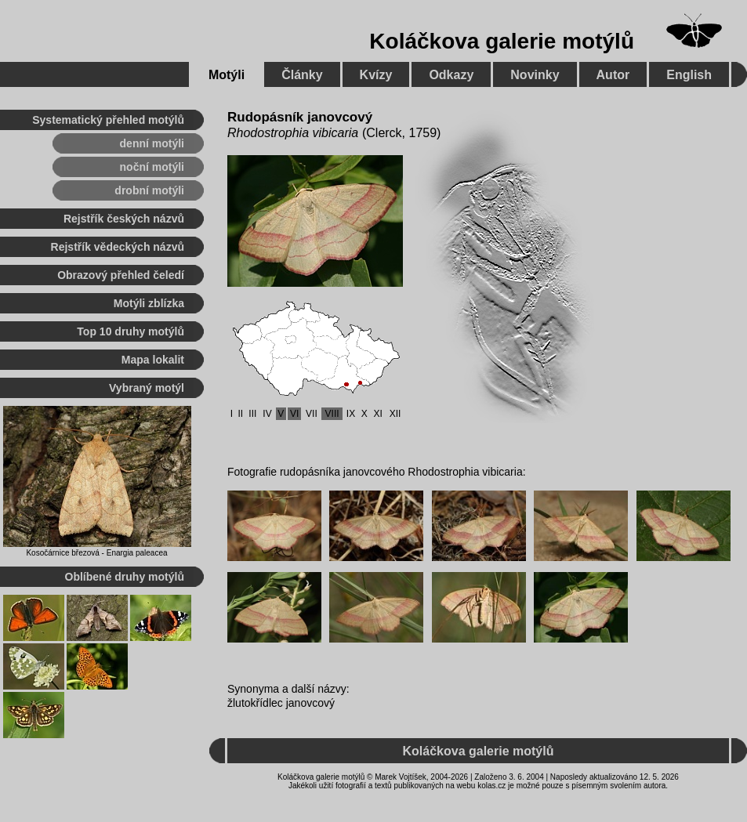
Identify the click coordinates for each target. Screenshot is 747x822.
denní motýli (152, 143)
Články (301, 74)
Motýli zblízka (149, 303)
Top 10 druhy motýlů (130, 331)
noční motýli (152, 167)
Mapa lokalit (152, 359)
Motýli (227, 74)
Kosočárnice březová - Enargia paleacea (96, 553)
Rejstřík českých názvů (123, 218)
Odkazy (451, 74)
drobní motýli (149, 190)
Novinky (534, 74)
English (689, 74)
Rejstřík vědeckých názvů (117, 247)
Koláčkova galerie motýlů (501, 41)
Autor (613, 74)
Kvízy (376, 74)
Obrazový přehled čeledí (120, 275)
